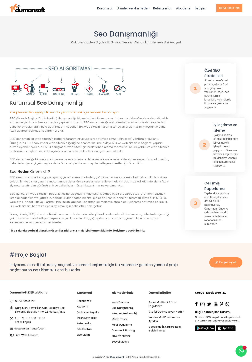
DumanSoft (117, 356)
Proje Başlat (227, 262)
